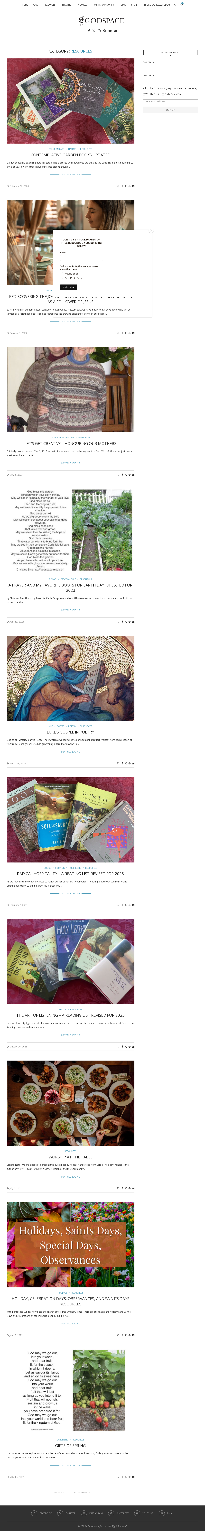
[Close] (151, 230)
